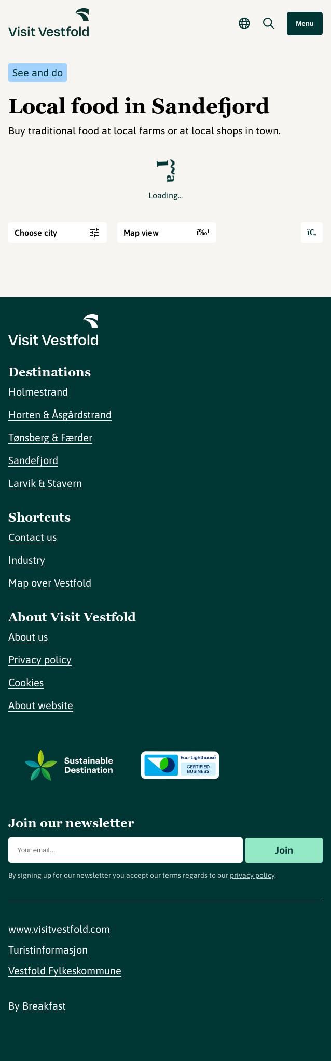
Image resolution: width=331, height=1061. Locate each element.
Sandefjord (33, 460)
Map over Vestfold (49, 583)
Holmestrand (38, 392)
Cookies (26, 682)
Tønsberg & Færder (50, 437)
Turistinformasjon (48, 950)
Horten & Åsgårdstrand (60, 414)
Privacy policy (40, 659)
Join (284, 850)
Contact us (32, 537)
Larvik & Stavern (45, 483)
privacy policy (252, 875)
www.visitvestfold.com (59, 929)
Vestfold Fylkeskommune (64, 970)
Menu (305, 24)
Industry (26, 560)
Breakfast (44, 1006)
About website (40, 705)
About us (28, 637)
